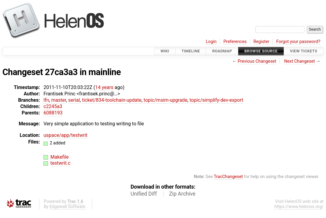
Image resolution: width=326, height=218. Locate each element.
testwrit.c (60, 163)
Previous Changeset (257, 61)
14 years (104, 87)
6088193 (53, 113)
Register (261, 41)
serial (74, 100)
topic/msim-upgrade (165, 100)
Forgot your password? (298, 41)
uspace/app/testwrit (65, 135)
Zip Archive (182, 194)
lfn (46, 100)
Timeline (191, 51)
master (58, 100)
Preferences (235, 41)
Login (211, 41)
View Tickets (303, 51)
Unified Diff (144, 194)
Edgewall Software (68, 206)
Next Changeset (299, 61)
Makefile (59, 157)
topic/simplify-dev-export (216, 100)
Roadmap (222, 51)
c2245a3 (53, 106)
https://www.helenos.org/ (299, 206)
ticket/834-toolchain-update (112, 100)
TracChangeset (228, 176)
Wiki (164, 51)
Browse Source (261, 51)
